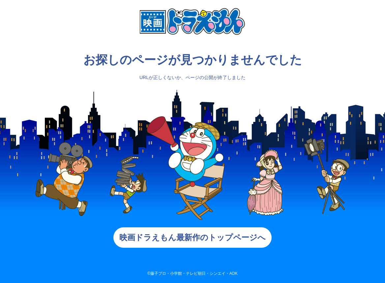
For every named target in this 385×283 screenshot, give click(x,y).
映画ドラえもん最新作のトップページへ (192, 237)
